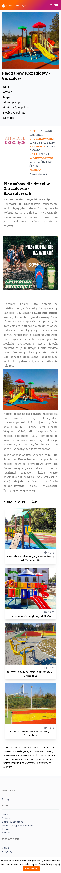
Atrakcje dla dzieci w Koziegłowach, (31, 763)
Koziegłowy (38, 173)
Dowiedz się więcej (49, 864)
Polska (44, 154)
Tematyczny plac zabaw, (17, 747)
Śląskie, (7, 767)
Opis (6, 86)
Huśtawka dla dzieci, (41, 751)
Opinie (6, 818)
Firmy (5, 799)
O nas (5, 814)
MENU (54, 4)
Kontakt (8, 117)
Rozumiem (31, 868)
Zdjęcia (7, 92)
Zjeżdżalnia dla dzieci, (42, 755)
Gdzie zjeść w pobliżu (16, 107)
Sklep (5, 847)
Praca (5, 829)
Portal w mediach (12, 821)
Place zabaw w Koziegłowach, (20, 759)
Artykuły (7, 851)
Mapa (6, 97)
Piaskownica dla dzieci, (16, 755)
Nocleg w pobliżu (14, 112)
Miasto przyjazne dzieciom (18, 825)
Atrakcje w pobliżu (15, 102)
